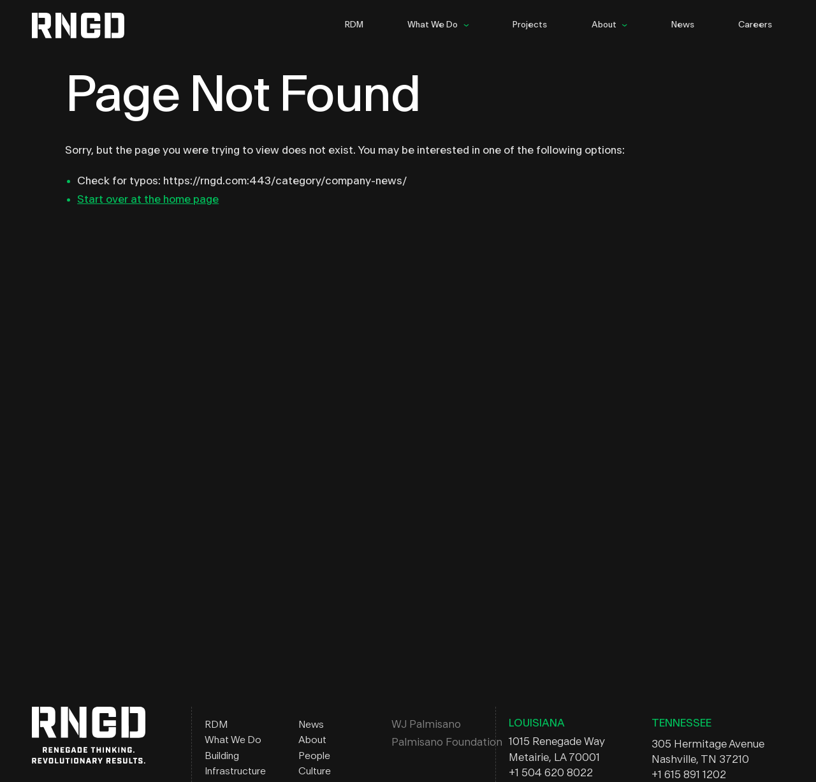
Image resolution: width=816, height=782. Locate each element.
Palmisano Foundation (446, 742)
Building (222, 756)
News (682, 24)
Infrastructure (235, 771)
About (604, 24)
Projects (530, 24)
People (314, 756)
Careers (755, 24)
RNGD (88, 25)
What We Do (432, 24)
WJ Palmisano (426, 724)
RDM (354, 24)
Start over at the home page (148, 199)
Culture (314, 771)
